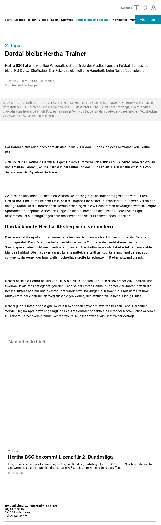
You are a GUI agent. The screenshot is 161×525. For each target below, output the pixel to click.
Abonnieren (148, 20)
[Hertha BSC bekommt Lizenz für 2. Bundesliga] (80, 395)
